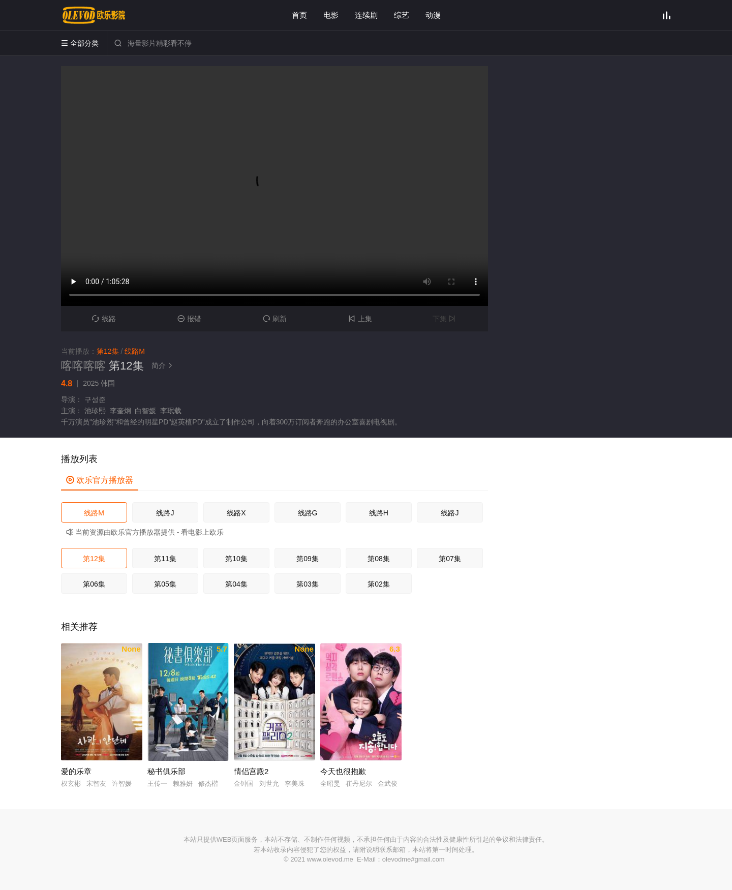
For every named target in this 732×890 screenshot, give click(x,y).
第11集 (165, 559)
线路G (308, 513)
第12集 (94, 559)
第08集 (379, 559)
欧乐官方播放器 (99, 480)
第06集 (94, 584)
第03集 (307, 584)
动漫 (433, 15)
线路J (165, 513)
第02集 (379, 584)
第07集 (450, 559)
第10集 (236, 559)
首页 (299, 15)
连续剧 (366, 15)
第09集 (307, 559)
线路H (378, 513)
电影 (331, 15)
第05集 (165, 584)
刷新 (275, 319)
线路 (104, 319)
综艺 (401, 15)
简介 (163, 365)
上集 (360, 319)
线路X (236, 513)
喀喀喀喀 (83, 365)
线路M (94, 513)
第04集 (236, 584)
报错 (189, 319)
